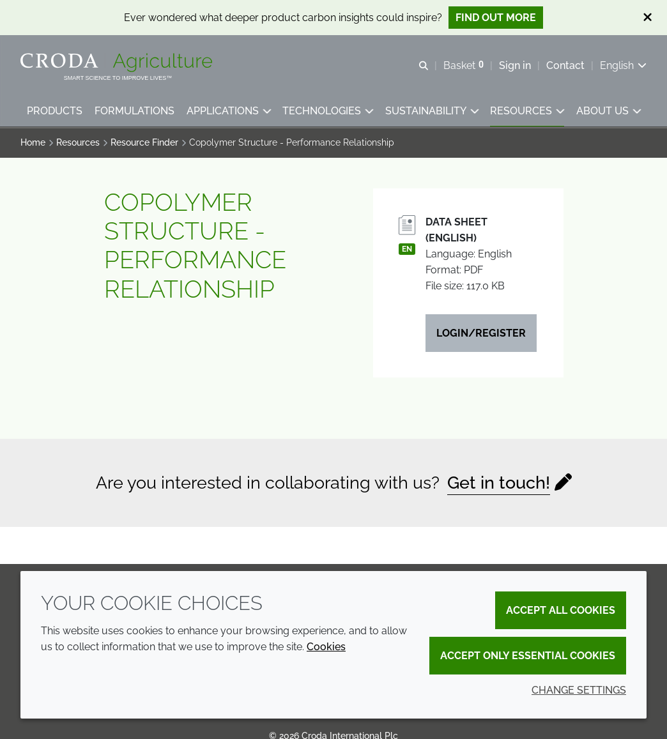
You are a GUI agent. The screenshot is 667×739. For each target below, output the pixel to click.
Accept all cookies (560, 610)
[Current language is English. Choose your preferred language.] (623, 65)
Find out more (496, 17)
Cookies (326, 647)
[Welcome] (117, 62)
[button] (54, 112)
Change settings (579, 690)
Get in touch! (498, 484)
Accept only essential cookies (527, 656)
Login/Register (481, 335)
